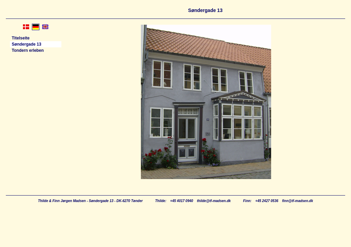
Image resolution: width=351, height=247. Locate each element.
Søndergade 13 (26, 44)
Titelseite (20, 38)
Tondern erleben (27, 50)
